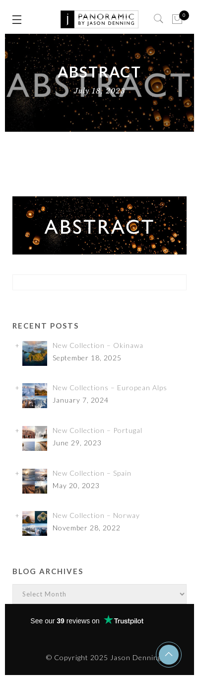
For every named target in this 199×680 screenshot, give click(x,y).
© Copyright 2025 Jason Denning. (104, 657)
